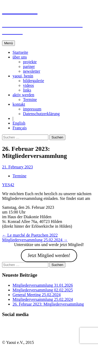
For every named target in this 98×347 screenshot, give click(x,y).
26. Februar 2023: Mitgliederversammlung (48, 304)
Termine (30, 99)
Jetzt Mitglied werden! (49, 255)
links (27, 90)
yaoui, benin (23, 76)
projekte (30, 62)
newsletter (31, 71)
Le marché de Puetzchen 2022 (30, 235)
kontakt (19, 104)
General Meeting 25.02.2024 (37, 294)
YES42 (8, 185)
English (19, 123)
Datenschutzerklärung (41, 113)
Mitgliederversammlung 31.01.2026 (43, 285)
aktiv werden (23, 95)
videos (28, 85)
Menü (8, 43)
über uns (20, 57)
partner (29, 66)
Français (20, 128)
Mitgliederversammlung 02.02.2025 (43, 290)
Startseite (20, 52)
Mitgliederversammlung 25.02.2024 (35, 240)
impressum (32, 109)
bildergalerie (33, 80)
